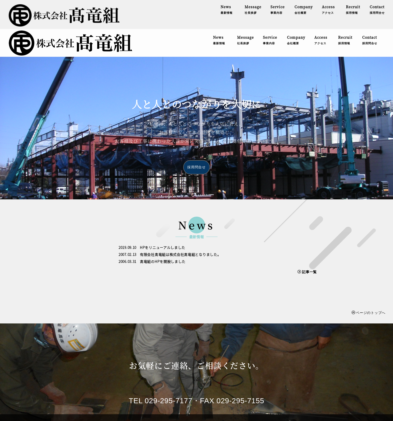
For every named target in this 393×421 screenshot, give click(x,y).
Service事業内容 (270, 13)
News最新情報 (219, 13)
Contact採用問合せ (369, 13)
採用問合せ (196, 139)
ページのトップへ (368, 285)
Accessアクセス (320, 13)
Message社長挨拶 (245, 13)
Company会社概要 (296, 13)
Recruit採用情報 (345, 13)
